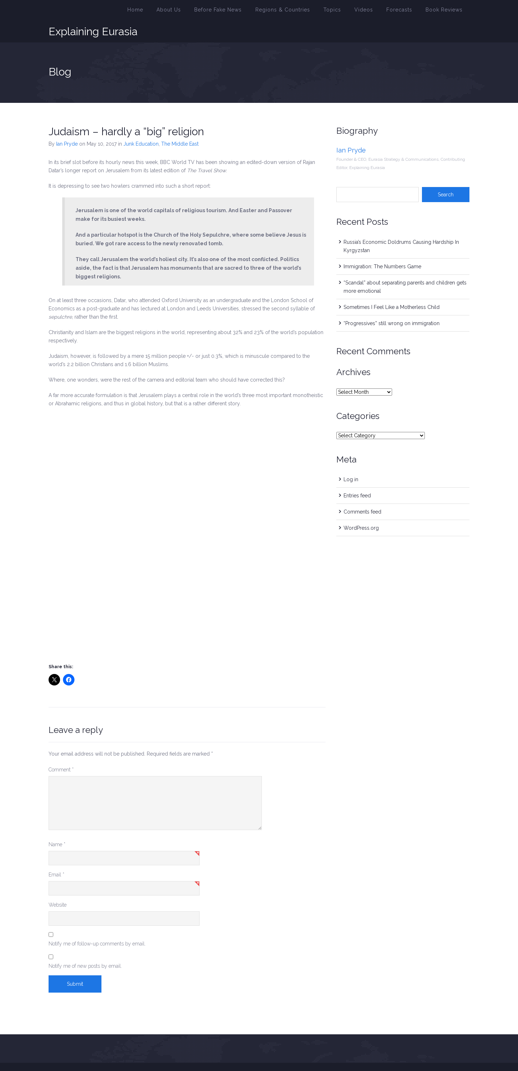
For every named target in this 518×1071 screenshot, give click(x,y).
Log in (351, 461)
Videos (375, 12)
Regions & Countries (303, 12)
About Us (202, 12)
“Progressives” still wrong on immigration (392, 305)
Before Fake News (246, 12)
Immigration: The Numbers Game (382, 248)
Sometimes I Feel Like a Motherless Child (392, 289)
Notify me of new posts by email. (85, 948)
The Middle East (180, 126)
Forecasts (407, 12)
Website (58, 887)
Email (56, 857)
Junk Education (141, 126)
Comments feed (362, 494)
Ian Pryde (67, 126)
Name (57, 826)
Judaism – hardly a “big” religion (126, 113)
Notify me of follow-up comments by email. (97, 926)
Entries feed (357, 477)
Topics (347, 12)
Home (172, 12)
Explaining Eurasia (93, 11)
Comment (61, 752)
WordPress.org (361, 510)
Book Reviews (447, 12)
